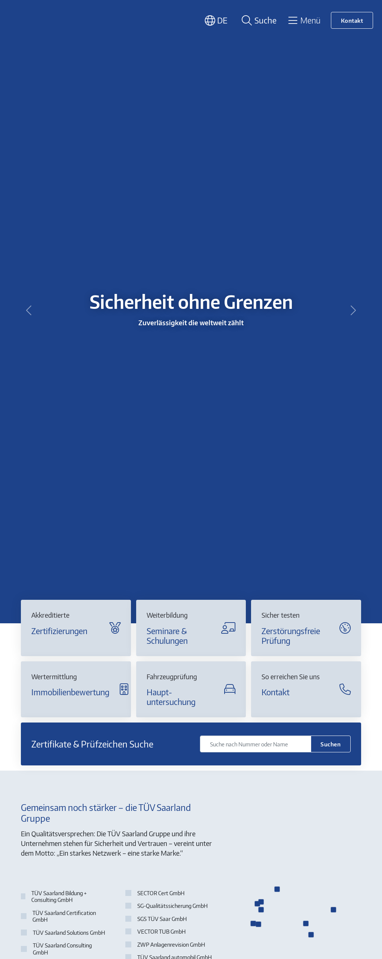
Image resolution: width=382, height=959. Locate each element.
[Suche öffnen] (257, 20)
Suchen (330, 744)
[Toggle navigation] (303, 20)
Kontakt (352, 20)
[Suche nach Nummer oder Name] (255, 744)
